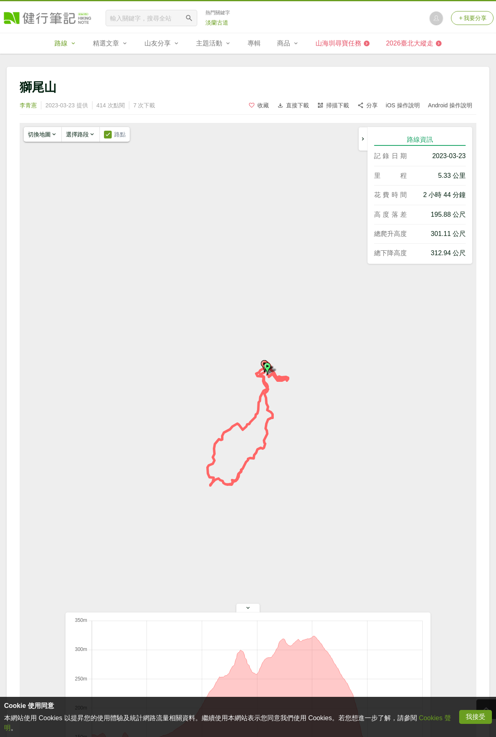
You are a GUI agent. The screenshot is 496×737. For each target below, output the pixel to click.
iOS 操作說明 (403, 105)
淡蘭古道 (216, 22)
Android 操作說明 (450, 105)
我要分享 (472, 18)
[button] (267, 369)
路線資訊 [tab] (420, 139)
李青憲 (28, 105)
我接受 (475, 716)
